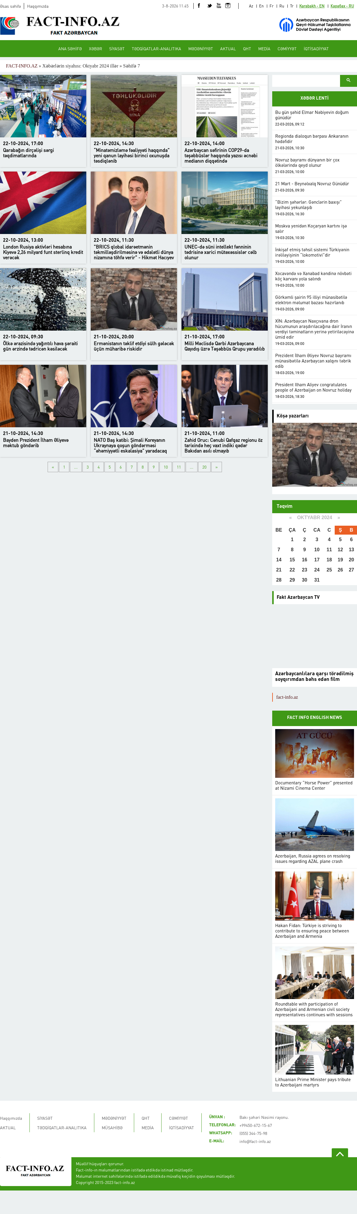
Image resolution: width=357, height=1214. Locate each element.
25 (329, 569)
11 (179, 466)
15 (292, 559)
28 (278, 579)
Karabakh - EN (312, 5)
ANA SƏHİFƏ (70, 48)
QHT (247, 48)
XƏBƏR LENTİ (314, 98)
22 (292, 569)
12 (340, 549)
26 (340, 569)
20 (204, 466)
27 (351, 569)
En (261, 5)
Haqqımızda (37, 6)
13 (351, 549)
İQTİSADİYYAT (316, 48)
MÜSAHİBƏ (112, 1127)
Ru (281, 5)
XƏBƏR (95, 48)
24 (317, 569)
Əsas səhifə (10, 6)
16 (304, 559)
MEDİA (264, 48)
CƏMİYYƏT (287, 48)
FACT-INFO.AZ (21, 65)
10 (166, 466)
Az (251, 5)
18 (329, 559)
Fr (271, 5)
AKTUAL (228, 48)
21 (278, 569)
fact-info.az (287, 697)
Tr (291, 5)
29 (292, 579)
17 (317, 559)
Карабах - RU (342, 5)
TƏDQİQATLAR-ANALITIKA (156, 48)
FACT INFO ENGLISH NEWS (314, 718)
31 (317, 579)
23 (304, 569)
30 (304, 579)
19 (340, 559)
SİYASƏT (117, 48)
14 (278, 559)
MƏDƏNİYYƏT (200, 48)
